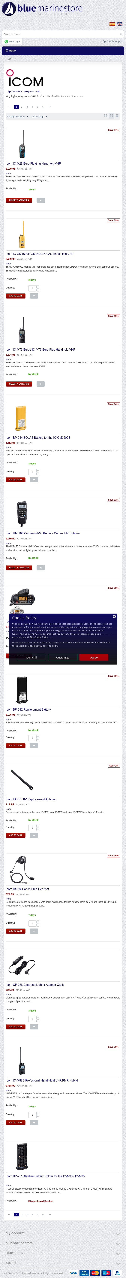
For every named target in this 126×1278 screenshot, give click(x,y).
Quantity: (10, 288)
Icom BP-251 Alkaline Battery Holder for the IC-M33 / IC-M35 (45, 1176)
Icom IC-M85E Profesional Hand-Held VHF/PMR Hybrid (42, 1080)
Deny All (31, 657)
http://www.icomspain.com (23, 91)
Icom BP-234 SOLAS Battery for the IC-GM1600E (38, 437)
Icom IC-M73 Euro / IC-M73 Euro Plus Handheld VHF (40, 349)
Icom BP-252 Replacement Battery (28, 709)
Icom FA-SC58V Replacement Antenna (31, 799)
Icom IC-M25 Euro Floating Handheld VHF (33, 163)
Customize (63, 657)
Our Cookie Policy (39, 637)
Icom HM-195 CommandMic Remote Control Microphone (43, 533)
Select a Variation (19, 200)
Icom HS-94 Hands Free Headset (27, 889)
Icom (8, 173)
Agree (94, 657)
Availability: (11, 188)
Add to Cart (15, 296)
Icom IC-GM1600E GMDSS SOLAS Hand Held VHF (40, 254)
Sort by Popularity (17, 116)
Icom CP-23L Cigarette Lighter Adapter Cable (35, 985)
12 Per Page (39, 116)
